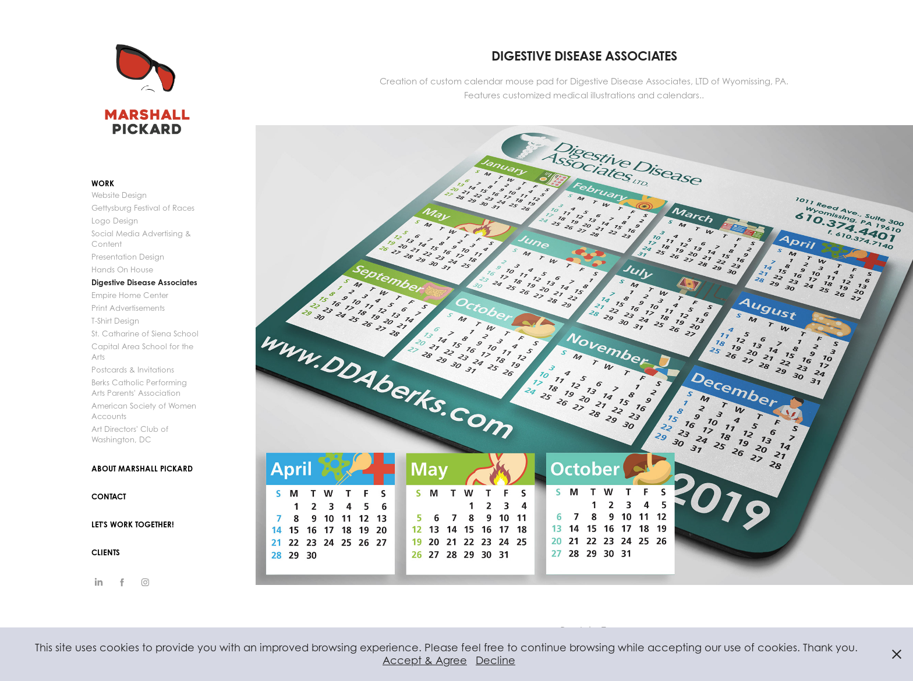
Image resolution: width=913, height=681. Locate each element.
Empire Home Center (129, 295)
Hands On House (122, 269)
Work (102, 183)
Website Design (119, 195)
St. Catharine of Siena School (145, 333)
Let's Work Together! (132, 524)
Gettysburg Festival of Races (142, 207)
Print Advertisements (128, 308)
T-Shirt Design (115, 320)
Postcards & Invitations (132, 369)
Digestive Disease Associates (144, 282)
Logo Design (114, 220)
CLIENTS (105, 552)
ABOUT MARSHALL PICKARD (142, 468)
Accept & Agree (425, 660)
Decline (495, 660)
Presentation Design (127, 256)
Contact (108, 496)
